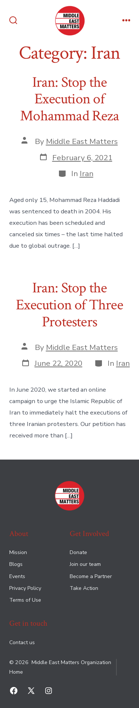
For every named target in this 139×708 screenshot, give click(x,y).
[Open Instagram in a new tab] (48, 690)
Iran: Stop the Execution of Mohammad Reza (69, 99)
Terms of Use (25, 600)
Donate (78, 552)
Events (17, 576)
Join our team (85, 564)
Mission (18, 552)
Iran (86, 173)
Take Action (84, 588)
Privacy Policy (25, 588)
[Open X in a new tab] (31, 690)
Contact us (22, 642)
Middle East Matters (82, 141)
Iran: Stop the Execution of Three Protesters (69, 304)
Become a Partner (91, 576)
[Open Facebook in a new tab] (13, 690)
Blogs (16, 564)
